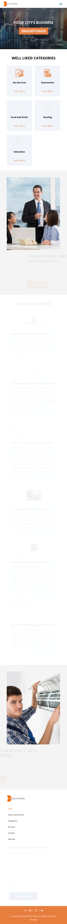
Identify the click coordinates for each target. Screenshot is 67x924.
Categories (12, 821)
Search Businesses (16, 815)
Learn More (19, 103)
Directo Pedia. (32, 916)
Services (11, 827)
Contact (11, 833)
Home (10, 808)
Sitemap (11, 839)
